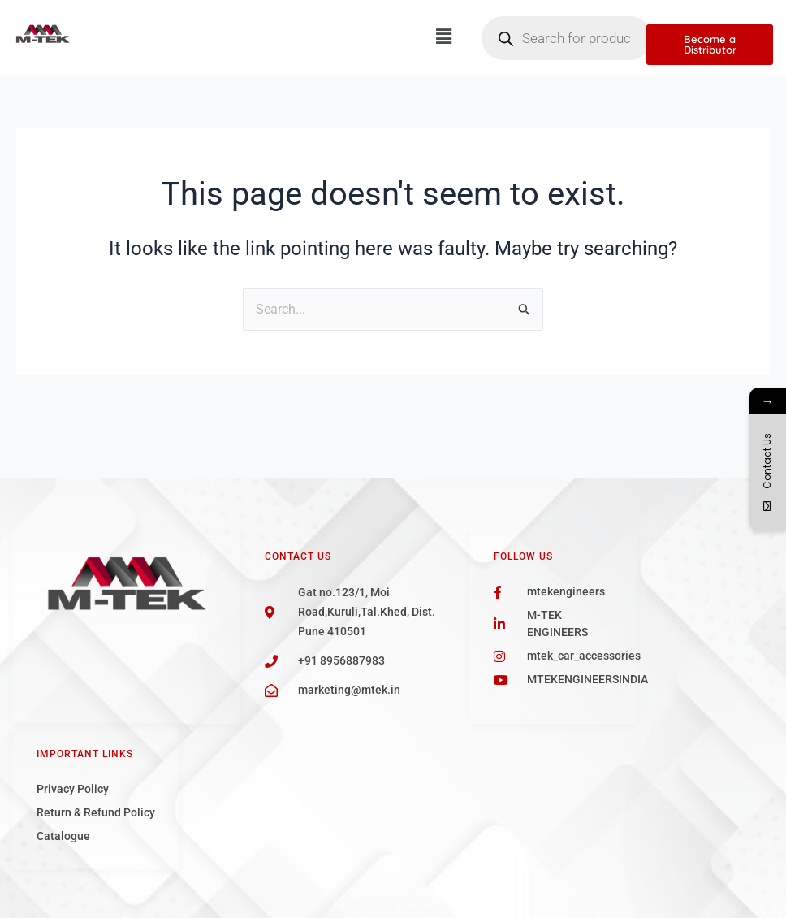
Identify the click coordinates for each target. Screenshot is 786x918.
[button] (443, 36)
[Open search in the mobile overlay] (566, 38)
